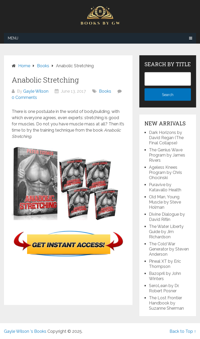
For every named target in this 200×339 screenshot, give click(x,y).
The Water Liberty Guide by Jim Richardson (166, 231)
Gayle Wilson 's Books (25, 331)
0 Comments (24, 97)
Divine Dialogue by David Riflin (167, 217)
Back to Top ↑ (183, 331)
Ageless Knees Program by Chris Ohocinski (165, 172)
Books (105, 91)
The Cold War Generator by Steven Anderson (169, 249)
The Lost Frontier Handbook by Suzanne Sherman (166, 303)
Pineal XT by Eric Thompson (165, 264)
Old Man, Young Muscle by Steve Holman (165, 202)
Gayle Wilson (35, 91)
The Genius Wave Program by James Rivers (167, 155)
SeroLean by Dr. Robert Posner (164, 288)
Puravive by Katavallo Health (165, 187)
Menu (13, 38)
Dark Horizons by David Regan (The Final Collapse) (166, 137)
